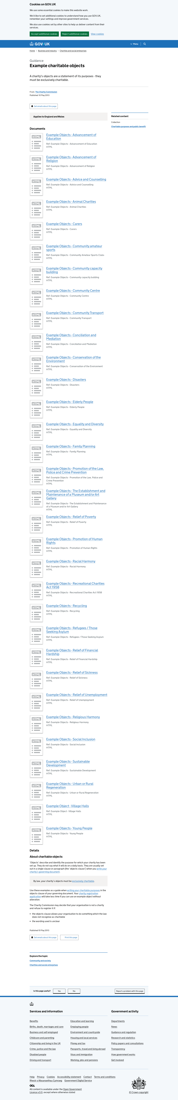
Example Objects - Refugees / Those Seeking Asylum (71, 630)
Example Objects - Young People (69, 828)
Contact (87, 1076)
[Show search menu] (144, 44)
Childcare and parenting (42, 1037)
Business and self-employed (44, 1032)
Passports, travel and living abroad (87, 1048)
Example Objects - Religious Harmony (73, 717)
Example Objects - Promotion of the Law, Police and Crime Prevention (75, 470)
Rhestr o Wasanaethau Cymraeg (46, 1080)
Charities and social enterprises (73, 51)
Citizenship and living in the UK (45, 1043)
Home (32, 51)
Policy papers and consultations (127, 1043)
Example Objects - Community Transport (75, 313)
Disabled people (38, 1054)
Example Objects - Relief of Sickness (72, 672)
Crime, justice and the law (43, 1048)
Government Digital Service (78, 1080)
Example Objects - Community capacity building (74, 270)
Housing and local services (83, 1037)
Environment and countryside (85, 1032)
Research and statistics (123, 1037)
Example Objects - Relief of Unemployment (76, 695)
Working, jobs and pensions (84, 1060)
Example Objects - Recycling (66, 606)
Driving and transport (40, 1060)
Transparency (118, 1048)
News (114, 1026)
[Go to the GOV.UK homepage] (40, 44)
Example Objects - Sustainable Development (68, 763)
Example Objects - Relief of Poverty (71, 517)
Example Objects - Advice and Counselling (76, 179)
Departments (118, 1021)
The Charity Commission (46, 92)
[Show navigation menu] (134, 44)
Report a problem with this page (129, 991)
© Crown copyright (138, 1092)
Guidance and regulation (123, 1032)
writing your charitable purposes (83, 890)
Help (32, 1076)
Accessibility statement (69, 1076)
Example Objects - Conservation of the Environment (73, 359)
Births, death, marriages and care (46, 1026)
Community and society (40, 960)
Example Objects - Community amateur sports (74, 248)
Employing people (79, 1026)
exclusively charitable (83, 881)
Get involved (117, 1060)
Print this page (71, 937)
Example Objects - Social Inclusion (70, 739)
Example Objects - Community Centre (73, 290)
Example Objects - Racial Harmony (70, 561)
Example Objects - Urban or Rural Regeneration (69, 785)
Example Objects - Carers (64, 224)
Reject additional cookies (75, 34)
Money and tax (77, 1043)
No (76, 991)
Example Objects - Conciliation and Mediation (71, 337)
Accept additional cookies (44, 34)
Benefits (34, 1021)
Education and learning (82, 1021)
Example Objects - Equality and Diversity (75, 424)
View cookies (97, 34)
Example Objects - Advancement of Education (71, 137)
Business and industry (47, 51)
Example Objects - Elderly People (69, 402)
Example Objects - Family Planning (70, 446)
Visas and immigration (81, 1054)
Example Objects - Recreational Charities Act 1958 (75, 585)
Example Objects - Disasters (66, 379)
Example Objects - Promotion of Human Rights (74, 541)
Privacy (40, 1076)
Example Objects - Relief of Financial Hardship (72, 652)
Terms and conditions (104, 1076)
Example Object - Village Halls (67, 806)
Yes (62, 991)
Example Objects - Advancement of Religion (71, 159)
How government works (123, 1054)
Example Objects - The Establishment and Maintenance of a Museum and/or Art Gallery (75, 494)
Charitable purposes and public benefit (128, 126)
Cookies (51, 1076)
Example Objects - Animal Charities (71, 201)
